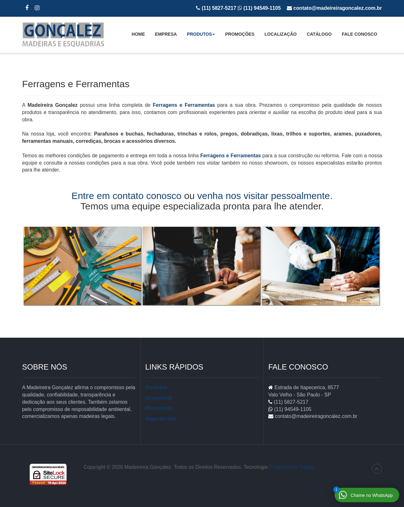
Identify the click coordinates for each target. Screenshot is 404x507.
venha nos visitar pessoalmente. (265, 195)
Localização (280, 34)
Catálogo (319, 34)
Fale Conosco (359, 34)
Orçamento (158, 398)
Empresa (166, 34)
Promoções (239, 34)
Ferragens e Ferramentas (184, 105)
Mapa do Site (160, 418)
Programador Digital (291, 467)
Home (138, 34)
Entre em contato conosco (126, 195)
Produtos (201, 36)
